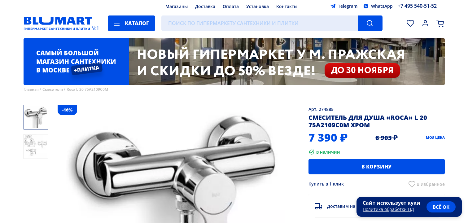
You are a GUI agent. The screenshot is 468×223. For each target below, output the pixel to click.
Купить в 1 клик (326, 184)
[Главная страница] (58, 23)
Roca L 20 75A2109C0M (87, 89)
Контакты (286, 6)
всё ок (441, 207)
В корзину (376, 166)
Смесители (52, 89)
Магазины (176, 6)
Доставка (205, 6)
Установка (257, 6)
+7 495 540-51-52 (417, 5)
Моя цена (435, 137)
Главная (31, 89)
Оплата (231, 6)
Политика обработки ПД (388, 209)
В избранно (429, 184)
